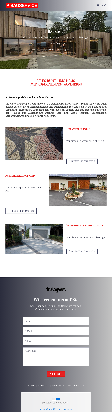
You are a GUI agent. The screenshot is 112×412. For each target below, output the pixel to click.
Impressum (58, 385)
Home (31, 385)
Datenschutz (76, 385)
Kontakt (43, 385)
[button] (82, 161)
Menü (103, 5)
